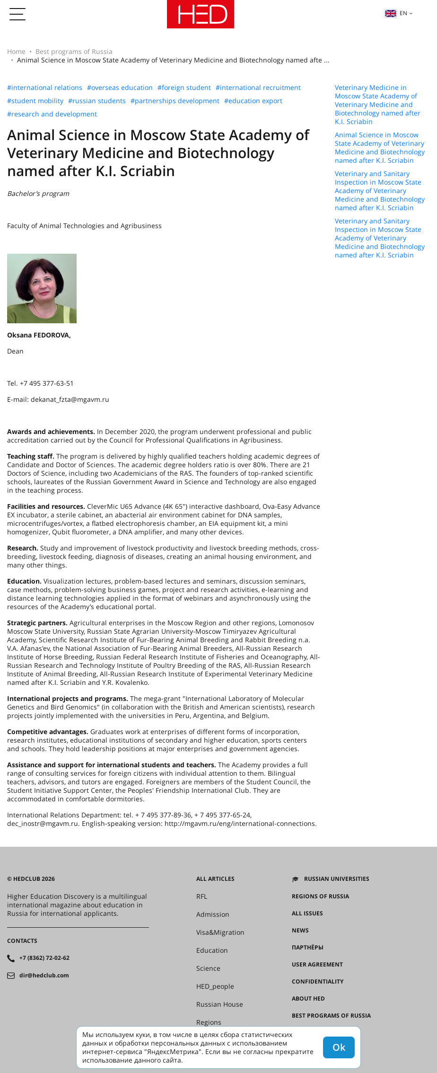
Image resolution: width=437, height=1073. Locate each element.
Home (16, 51)
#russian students (97, 101)
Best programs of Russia (74, 51)
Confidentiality (317, 981)
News (300, 930)
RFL (201, 896)
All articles (215, 879)
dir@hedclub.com (44, 975)
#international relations (44, 87)
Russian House (219, 1004)
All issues (307, 913)
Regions (208, 1022)
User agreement (317, 964)
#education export (253, 101)
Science (208, 968)
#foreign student (184, 87)
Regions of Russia (320, 896)
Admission (212, 914)
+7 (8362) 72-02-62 (44, 958)
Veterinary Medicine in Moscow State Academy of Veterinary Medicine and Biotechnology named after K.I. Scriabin (377, 104)
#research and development (52, 114)
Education (212, 950)
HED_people (215, 986)
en (396, 13)
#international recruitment (258, 87)
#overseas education (120, 87)
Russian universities (336, 879)
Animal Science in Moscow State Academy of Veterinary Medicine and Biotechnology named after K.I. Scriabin (380, 148)
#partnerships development (175, 101)
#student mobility (35, 101)
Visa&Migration (220, 932)
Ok (338, 1047)
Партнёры (307, 947)
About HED (308, 998)
